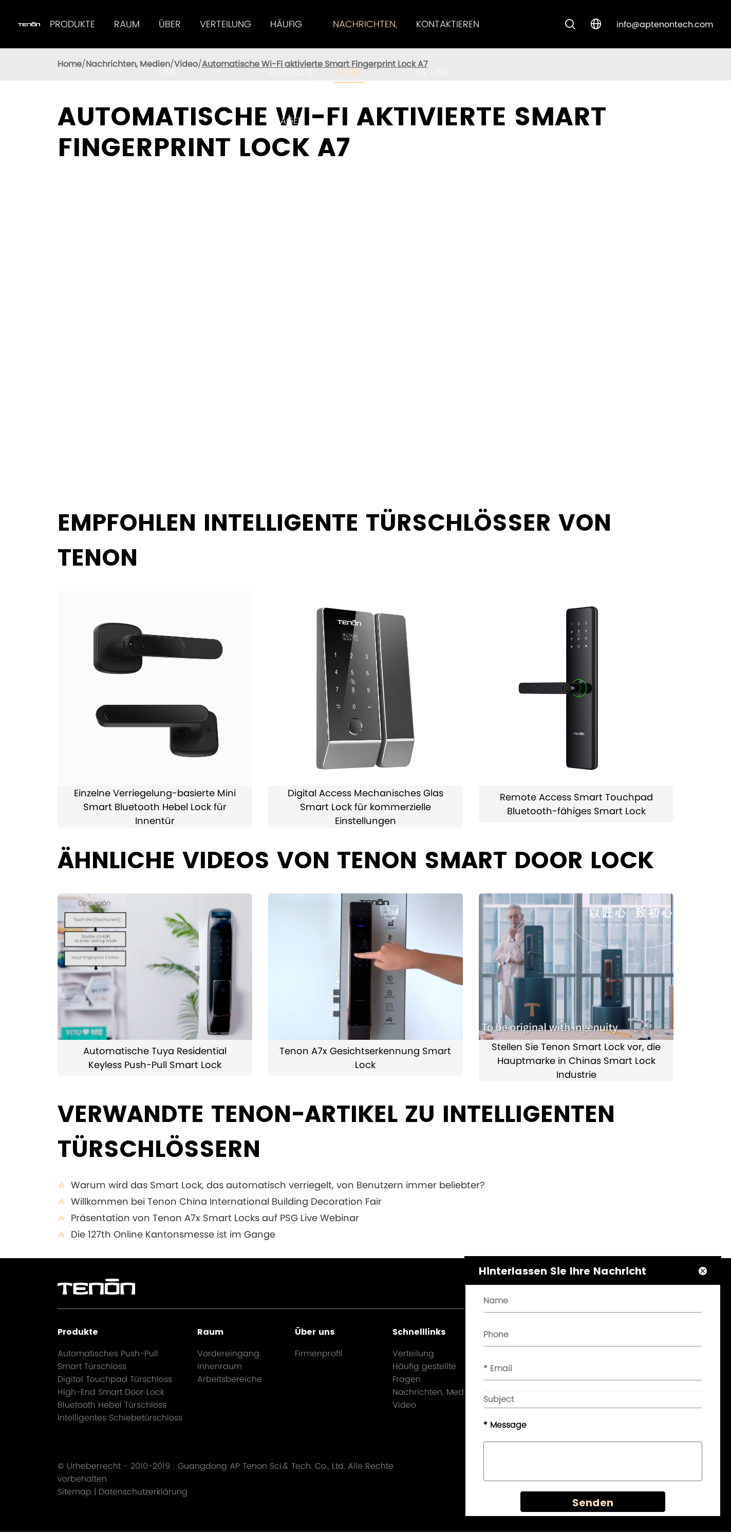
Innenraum (219, 1366)
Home (70, 64)
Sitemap (74, 1493)
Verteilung (225, 23)
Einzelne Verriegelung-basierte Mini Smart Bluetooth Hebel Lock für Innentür (155, 807)
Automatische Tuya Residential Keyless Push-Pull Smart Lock (155, 1057)
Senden (580, 1518)
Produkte (72, 23)
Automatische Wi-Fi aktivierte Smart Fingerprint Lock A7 (315, 64)
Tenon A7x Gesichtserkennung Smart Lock (365, 1057)
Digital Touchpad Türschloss (115, 1379)
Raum (127, 23)
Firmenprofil (319, 1353)
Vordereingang (228, 1353)
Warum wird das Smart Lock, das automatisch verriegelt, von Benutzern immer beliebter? (271, 1185)
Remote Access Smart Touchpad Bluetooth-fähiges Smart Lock (576, 804)
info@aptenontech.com (664, 24)
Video (186, 64)
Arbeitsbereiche (229, 1379)
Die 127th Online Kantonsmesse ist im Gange (166, 1234)
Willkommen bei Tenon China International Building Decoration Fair (220, 1201)
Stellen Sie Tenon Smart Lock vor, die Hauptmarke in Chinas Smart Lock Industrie (576, 1060)
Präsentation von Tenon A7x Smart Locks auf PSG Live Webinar (208, 1218)
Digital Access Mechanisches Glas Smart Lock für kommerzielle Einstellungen (365, 807)
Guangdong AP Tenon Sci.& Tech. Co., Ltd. (261, 1467)
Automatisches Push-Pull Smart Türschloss (108, 1360)
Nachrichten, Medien (128, 64)
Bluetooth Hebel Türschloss (112, 1405)
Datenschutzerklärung (143, 1493)
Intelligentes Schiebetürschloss (120, 1418)
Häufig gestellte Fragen (292, 72)
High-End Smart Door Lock (111, 1392)
